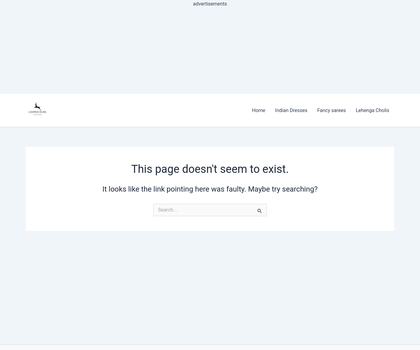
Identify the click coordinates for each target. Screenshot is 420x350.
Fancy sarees (331, 110)
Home (258, 110)
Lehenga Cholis (372, 110)
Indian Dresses (291, 110)
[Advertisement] (210, 51)
